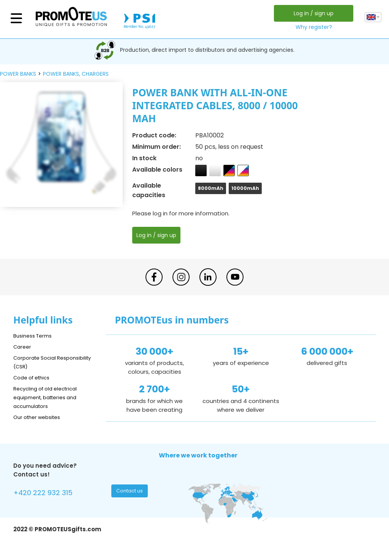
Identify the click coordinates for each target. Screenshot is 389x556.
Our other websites (40, 417)
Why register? (312, 27)
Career (23, 346)
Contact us (130, 493)
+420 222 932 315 (47, 494)
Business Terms (35, 335)
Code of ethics (34, 377)
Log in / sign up (312, 13)
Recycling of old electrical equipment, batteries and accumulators (50, 397)
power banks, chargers (76, 74)
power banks (18, 74)
